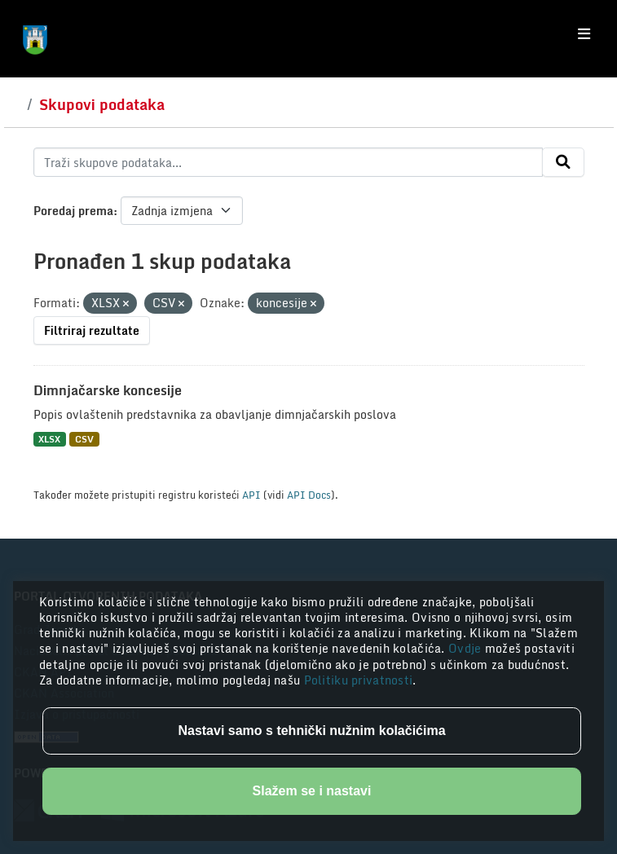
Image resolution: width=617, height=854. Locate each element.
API (251, 494)
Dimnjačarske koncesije (107, 390)
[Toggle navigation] (584, 34)
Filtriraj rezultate (91, 330)
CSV (84, 439)
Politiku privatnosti (358, 680)
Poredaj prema (73, 210)
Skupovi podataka (102, 104)
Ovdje (466, 648)
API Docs (309, 494)
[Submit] (563, 162)
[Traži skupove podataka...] (288, 162)
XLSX (49, 439)
